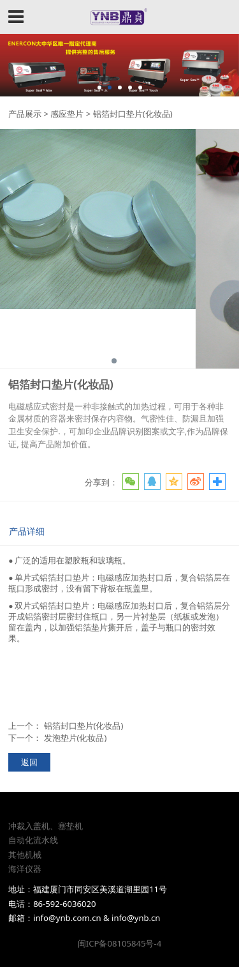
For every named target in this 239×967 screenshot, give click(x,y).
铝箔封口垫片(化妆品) (84, 725)
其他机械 (24, 854)
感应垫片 (66, 113)
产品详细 (27, 531)
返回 (29, 762)
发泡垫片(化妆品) (75, 737)
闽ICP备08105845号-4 (119, 943)
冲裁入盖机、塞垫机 (45, 826)
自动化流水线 (33, 840)
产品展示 (24, 113)
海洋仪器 (24, 868)
